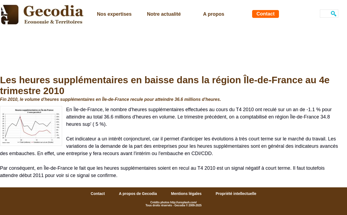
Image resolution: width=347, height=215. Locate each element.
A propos (213, 14)
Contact (265, 14)
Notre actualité (164, 14)
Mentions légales (187, 193)
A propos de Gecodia (138, 193)
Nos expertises (114, 14)
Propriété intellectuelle (236, 193)
